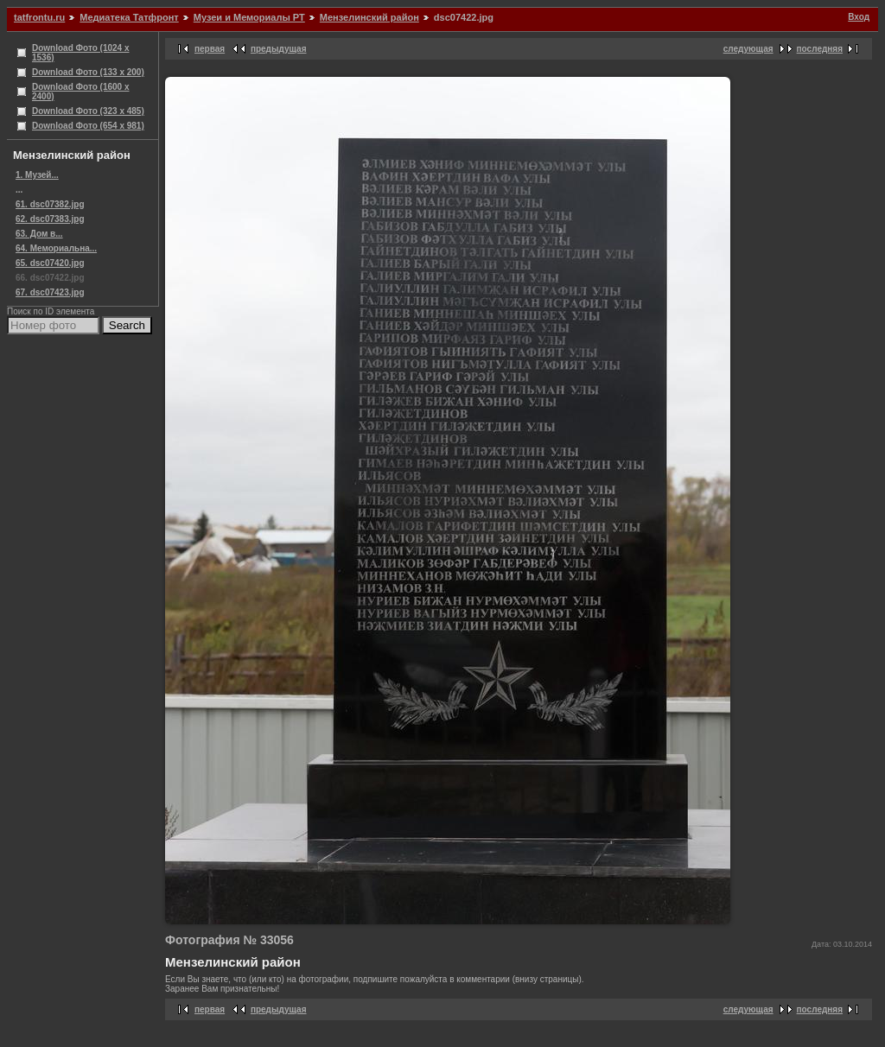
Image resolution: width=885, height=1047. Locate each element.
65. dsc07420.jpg (50, 263)
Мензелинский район (369, 17)
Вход (858, 17)
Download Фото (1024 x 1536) (81, 52)
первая (209, 49)
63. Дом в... (39, 233)
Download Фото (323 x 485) (88, 111)
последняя (820, 49)
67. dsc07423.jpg (50, 292)
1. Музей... (37, 175)
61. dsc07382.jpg (50, 204)
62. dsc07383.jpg (50, 219)
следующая (748, 49)
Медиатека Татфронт (129, 17)
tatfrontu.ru (39, 17)
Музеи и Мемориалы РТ (249, 17)
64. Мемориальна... (56, 248)
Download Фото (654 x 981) (88, 125)
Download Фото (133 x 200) (88, 72)
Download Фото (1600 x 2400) (81, 91)
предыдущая (279, 49)
